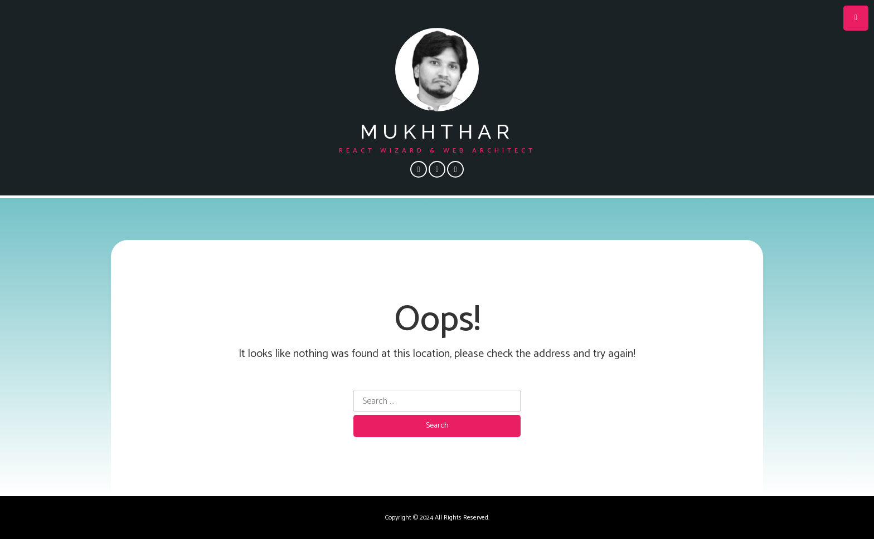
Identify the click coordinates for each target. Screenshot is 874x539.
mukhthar (437, 131)
